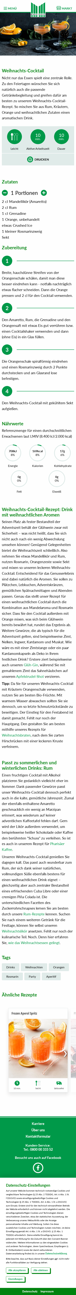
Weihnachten (34, 967)
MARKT (64, 8)
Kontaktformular (38, 1136)
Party (32, 976)
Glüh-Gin (31, 665)
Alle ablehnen (40, 1270)
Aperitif (51, 976)
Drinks (10, 967)
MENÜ (10, 8)
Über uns (38, 1130)
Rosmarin (12, 976)
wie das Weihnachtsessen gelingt (34, 943)
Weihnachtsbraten (16, 735)
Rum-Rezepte (34, 914)
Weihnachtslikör (14, 931)
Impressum (47, 1291)
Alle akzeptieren (17, 1270)
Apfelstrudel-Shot (30, 676)
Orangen (58, 967)
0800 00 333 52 (41, 1149)
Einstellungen (15, 1278)
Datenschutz (30, 1291)
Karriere (38, 1124)
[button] (65, 1053)
